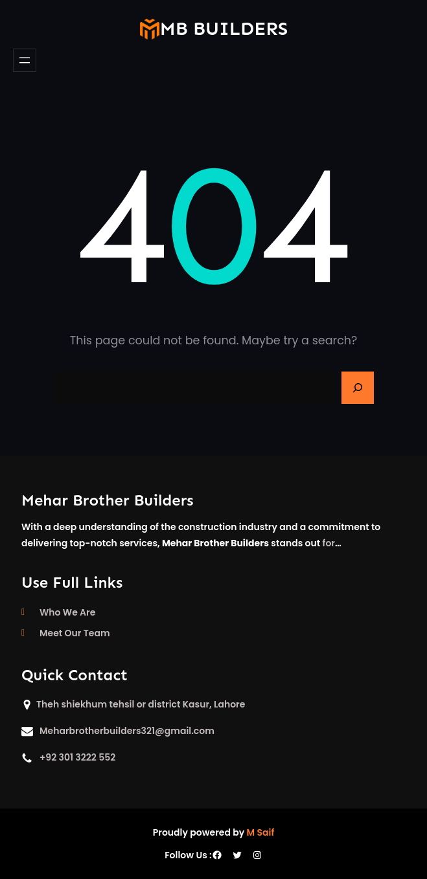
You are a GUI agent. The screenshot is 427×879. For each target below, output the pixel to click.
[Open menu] (24, 60)
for (329, 543)
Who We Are (67, 612)
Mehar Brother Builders (107, 500)
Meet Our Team (75, 633)
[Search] (357, 388)
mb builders (224, 28)
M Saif (261, 832)
